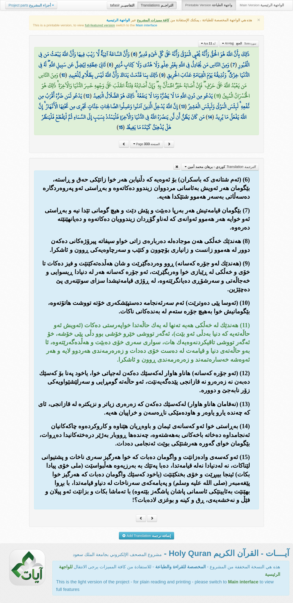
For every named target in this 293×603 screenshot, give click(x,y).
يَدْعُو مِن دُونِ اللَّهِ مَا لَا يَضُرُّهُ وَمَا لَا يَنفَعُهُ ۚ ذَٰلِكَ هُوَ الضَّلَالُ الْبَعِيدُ (153, 95)
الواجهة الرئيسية (118, 20)
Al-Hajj (239, 43)
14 (210, 117)
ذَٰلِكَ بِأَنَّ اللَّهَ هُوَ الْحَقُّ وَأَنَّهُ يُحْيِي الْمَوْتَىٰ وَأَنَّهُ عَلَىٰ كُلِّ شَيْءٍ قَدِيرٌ (194, 54)
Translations (157, 5)
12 (87, 95)
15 (121, 127)
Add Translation (146, 536)
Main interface (146, 25)
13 (183, 106)
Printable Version (208, 5)
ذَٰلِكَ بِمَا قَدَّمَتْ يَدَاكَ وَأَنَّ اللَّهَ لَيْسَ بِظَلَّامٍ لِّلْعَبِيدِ (113, 75)
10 (63, 75)
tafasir (122, 5)
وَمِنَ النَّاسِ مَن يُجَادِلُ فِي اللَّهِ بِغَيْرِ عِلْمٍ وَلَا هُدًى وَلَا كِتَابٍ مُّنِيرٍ (172, 64)
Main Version (262, 5)
